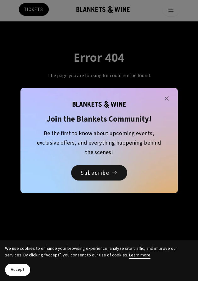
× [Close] (166, 98)
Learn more (139, 255)
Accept (18, 270)
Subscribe (99, 172)
